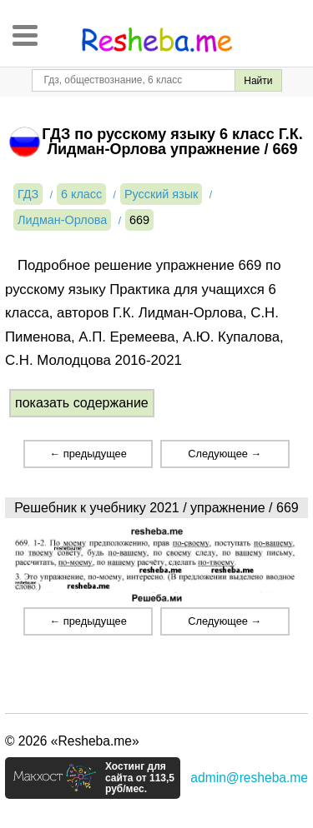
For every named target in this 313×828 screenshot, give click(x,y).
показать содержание (82, 403)
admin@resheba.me (249, 778)
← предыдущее (87, 453)
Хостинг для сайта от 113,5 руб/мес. (139, 778)
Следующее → (224, 453)
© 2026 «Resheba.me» (72, 741)
